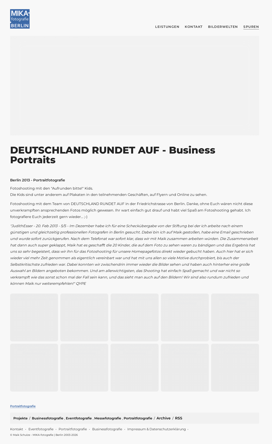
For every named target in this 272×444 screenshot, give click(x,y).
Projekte (20, 418)
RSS (178, 418)
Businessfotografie (48, 418)
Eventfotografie (79, 418)
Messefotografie (108, 418)
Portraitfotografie (23, 406)
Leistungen (167, 27)
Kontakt (194, 27)
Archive (164, 418)
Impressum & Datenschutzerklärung (156, 429)
